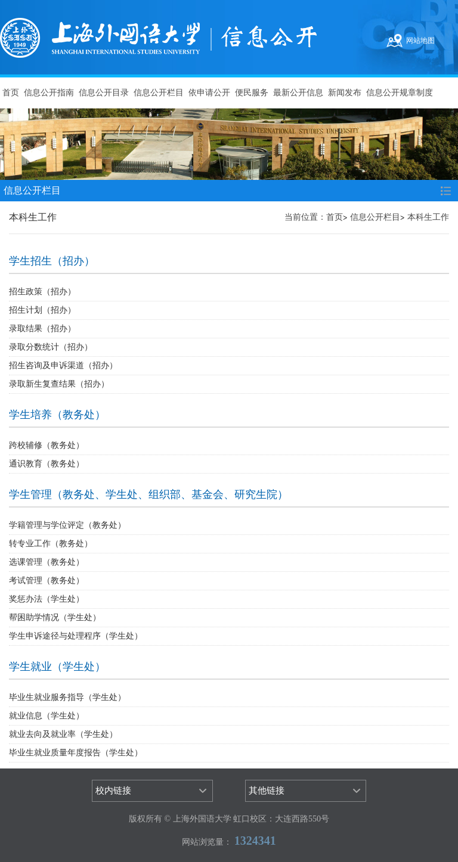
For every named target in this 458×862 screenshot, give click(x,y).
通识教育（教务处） (46, 463)
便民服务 (251, 92)
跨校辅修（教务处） (46, 445)
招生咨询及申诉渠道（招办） (63, 365)
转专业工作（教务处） (50, 543)
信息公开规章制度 (399, 92)
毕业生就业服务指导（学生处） (67, 697)
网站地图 (420, 40)
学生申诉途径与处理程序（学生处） (76, 635)
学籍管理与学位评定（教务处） (67, 525)
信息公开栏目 (159, 92)
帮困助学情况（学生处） (55, 617)
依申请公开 (209, 92)
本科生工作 (428, 217)
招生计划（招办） (42, 310)
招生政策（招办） (42, 291)
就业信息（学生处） (46, 715)
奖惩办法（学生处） (46, 599)
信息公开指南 (49, 92)
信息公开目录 (104, 92)
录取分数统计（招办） (50, 347)
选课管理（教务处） (46, 562)
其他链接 (266, 790)
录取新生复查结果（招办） (59, 383)
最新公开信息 (298, 92)
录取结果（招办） (42, 328)
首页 (10, 92)
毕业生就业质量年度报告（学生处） (76, 752)
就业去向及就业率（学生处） (63, 734)
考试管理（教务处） (46, 580)
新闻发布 (344, 92)
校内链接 (113, 790)
